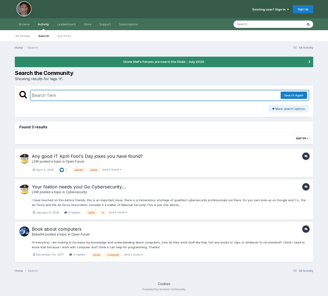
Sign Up (303, 9)
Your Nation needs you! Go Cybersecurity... (79, 187)
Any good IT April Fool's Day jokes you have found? (87, 156)
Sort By (302, 138)
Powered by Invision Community (164, 289)
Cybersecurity (76, 192)
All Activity (22, 36)
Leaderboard (66, 24)
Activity (43, 26)
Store (87, 24)
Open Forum (75, 161)
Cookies (164, 284)
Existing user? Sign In (270, 9)
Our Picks (64, 36)
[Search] (255, 24)
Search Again (293, 95)
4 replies (72, 212)
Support (105, 24)
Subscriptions (128, 24)
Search (43, 36)
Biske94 (38, 234)
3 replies (77, 254)
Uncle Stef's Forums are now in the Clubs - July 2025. (164, 61)
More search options (288, 109)
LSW (35, 161)
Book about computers (57, 229)
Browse (24, 24)
